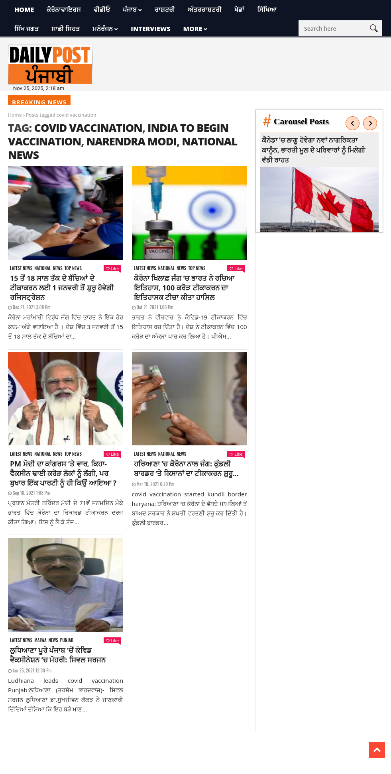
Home (24, 9)
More (192, 28)
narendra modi (131, 141)
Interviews (150, 28)
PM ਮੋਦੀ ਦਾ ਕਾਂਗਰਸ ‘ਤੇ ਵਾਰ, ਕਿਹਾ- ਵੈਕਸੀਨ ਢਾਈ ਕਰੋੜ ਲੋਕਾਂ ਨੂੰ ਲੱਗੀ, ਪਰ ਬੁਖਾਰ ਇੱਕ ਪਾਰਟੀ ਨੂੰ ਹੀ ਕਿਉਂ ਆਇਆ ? (63, 473)
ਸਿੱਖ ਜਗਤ (26, 28)
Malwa (40, 640)
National (42, 268)
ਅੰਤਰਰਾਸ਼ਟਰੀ (205, 9)
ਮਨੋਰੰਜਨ (102, 28)
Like (112, 268)
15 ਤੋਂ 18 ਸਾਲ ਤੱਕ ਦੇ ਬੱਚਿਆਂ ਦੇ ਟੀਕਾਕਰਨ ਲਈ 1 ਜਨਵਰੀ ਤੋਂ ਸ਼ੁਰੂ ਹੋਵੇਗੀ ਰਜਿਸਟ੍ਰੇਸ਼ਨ (62, 287)
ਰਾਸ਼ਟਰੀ (165, 9)
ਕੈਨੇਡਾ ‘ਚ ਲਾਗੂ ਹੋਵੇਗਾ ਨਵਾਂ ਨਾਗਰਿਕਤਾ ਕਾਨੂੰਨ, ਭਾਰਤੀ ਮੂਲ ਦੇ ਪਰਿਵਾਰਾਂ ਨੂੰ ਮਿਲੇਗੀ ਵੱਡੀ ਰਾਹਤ (313, 150)
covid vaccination (88, 127)
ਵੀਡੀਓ (102, 9)
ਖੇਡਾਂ (239, 9)
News (58, 268)
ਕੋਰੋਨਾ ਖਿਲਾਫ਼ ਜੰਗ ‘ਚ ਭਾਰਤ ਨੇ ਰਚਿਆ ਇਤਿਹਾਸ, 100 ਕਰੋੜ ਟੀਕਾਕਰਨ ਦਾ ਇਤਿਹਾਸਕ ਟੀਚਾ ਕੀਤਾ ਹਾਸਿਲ (184, 287)
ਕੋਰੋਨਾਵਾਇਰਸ (64, 9)
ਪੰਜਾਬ (130, 9)
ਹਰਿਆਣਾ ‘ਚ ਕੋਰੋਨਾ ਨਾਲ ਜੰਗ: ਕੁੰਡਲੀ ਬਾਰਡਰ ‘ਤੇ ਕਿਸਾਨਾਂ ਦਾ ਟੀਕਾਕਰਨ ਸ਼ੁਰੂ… (186, 468)
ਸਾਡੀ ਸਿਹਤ (65, 28)
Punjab (66, 640)
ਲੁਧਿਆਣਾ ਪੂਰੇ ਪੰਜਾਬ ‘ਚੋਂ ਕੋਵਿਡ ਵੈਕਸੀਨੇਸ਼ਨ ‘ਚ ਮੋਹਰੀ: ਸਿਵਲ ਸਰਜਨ (58, 654)
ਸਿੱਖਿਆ (266, 9)
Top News (73, 268)
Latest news (21, 268)
